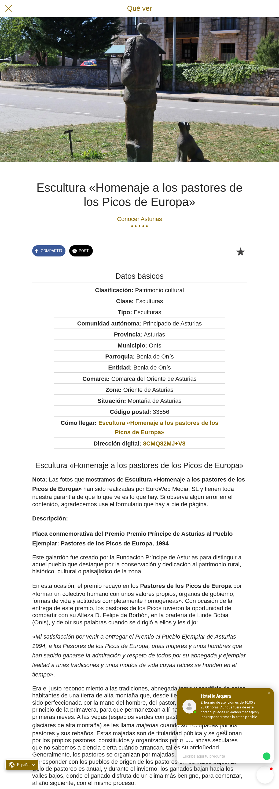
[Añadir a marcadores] (240, 251)
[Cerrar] (8, 8)
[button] (268, 693)
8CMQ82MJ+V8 (164, 443)
